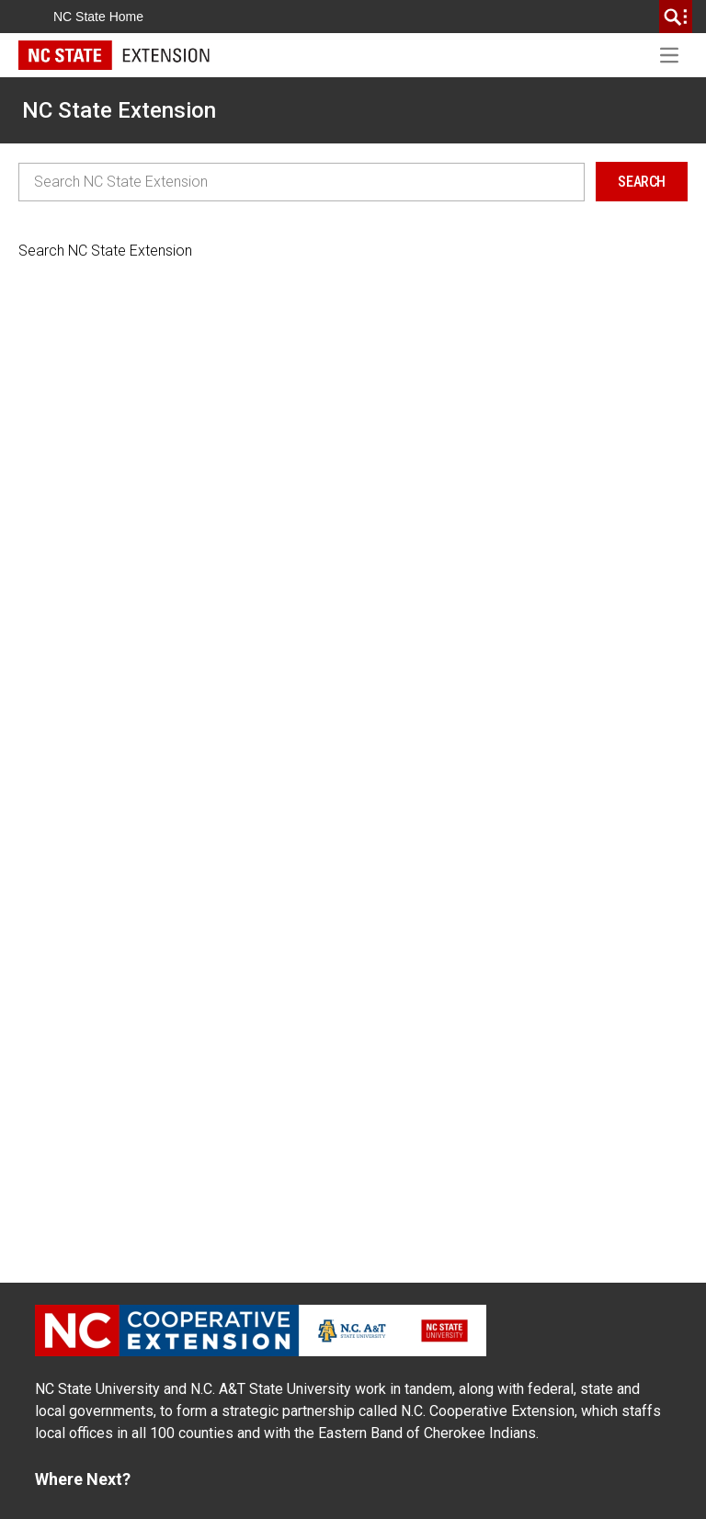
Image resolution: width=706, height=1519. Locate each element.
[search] (675, 16)
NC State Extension (119, 110)
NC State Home (98, 16)
